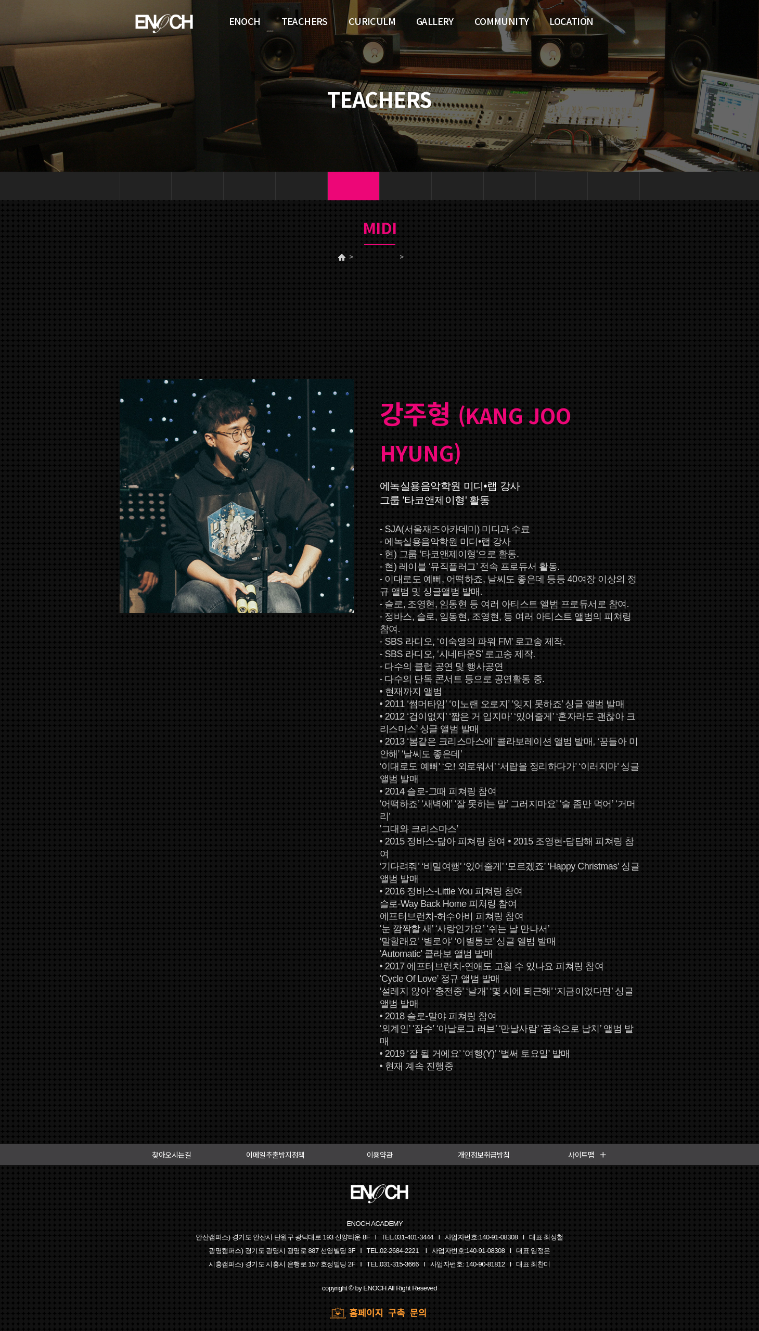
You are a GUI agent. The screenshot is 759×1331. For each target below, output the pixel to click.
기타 (405, 186)
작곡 (301, 186)
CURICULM (372, 21)
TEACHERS (375, 257)
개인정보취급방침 (484, 1154)
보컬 (145, 186)
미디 (353, 186)
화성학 (509, 186)
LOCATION (571, 21)
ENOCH (245, 21)
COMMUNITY (501, 21)
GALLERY (435, 21)
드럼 (249, 186)
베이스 (457, 186)
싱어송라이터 (613, 186)
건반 (197, 186)
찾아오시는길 (171, 1154)
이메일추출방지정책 (275, 1154)
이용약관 (380, 1154)
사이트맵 (587, 1154)
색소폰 (561, 186)
